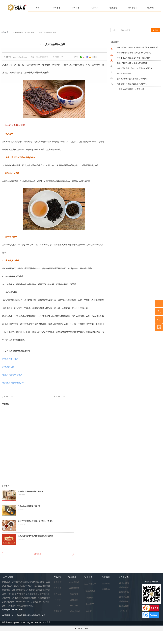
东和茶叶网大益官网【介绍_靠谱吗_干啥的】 (134, 53)
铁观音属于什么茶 (124, 73)
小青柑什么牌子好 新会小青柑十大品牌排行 (134, 58)
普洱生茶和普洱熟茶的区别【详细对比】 (132, 79)
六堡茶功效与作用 (10, 359)
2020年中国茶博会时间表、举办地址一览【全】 (36, 521)
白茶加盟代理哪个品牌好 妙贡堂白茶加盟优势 (134, 68)
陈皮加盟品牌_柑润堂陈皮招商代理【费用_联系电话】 (138, 47)
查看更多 (37, 554)
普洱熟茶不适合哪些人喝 (13, 383)
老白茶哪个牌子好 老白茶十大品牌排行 (132, 84)
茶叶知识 (30, 33)
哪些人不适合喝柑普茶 (12, 375)
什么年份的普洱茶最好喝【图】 (30, 506)
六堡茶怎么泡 (8, 367)
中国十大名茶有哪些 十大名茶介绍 (130, 89)
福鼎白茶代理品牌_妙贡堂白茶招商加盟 (132, 63)
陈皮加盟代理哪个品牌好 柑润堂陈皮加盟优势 (35, 536)
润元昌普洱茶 (18, 33)
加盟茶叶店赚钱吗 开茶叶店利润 (30, 491)
